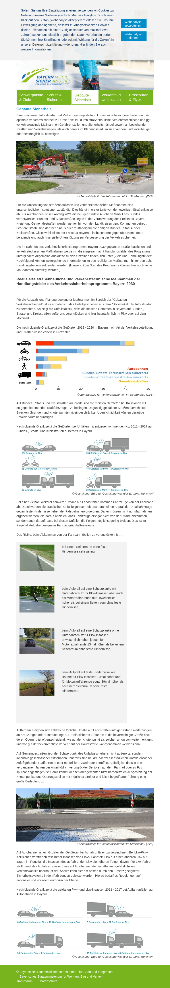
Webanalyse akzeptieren (133, 23)
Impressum (25, 981)
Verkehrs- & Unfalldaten (111, 97)
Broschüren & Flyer (138, 97)
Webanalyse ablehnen (133, 36)
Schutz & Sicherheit (55, 97)
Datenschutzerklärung (47, 44)
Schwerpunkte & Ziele (31, 97)
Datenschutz (48, 981)
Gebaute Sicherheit (82, 97)
